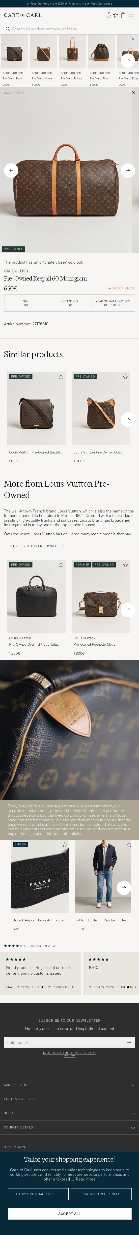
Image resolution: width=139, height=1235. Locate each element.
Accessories (14, 93)
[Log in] (109, 15)
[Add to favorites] (60, 378)
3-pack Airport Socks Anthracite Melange (38, 920)
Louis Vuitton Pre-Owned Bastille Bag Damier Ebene (35, 452)
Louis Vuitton (13, 73)
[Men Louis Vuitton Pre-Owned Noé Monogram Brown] (101, 51)
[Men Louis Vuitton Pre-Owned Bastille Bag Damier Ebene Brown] (14, 51)
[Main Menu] (131, 15)
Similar (33, 354)
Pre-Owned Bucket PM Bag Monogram (72, 78)
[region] (69, 973)
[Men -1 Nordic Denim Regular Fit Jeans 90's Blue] (104, 876)
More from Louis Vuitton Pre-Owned (57, 489)
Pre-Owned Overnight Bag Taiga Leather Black (34, 644)
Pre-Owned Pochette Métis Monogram (94, 644)
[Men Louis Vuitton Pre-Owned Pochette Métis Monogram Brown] (101, 596)
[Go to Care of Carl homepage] (23, 15)
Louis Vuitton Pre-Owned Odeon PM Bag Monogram (99, 452)
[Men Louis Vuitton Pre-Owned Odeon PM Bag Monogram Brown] (43, 51)
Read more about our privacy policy (69, 1055)
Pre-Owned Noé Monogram (99, 78)
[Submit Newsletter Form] (129, 1042)
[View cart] (123, 15)
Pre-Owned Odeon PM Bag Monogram (43, 78)
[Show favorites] (115, 15)
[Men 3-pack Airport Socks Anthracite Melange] (40, 876)
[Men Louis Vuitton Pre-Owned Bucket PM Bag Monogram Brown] (72, 51)
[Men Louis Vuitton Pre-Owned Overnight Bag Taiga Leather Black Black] (36, 596)
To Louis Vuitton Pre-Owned (36, 546)
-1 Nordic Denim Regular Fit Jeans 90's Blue (103, 920)
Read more (86, 1179)
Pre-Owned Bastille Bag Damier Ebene (14, 78)
